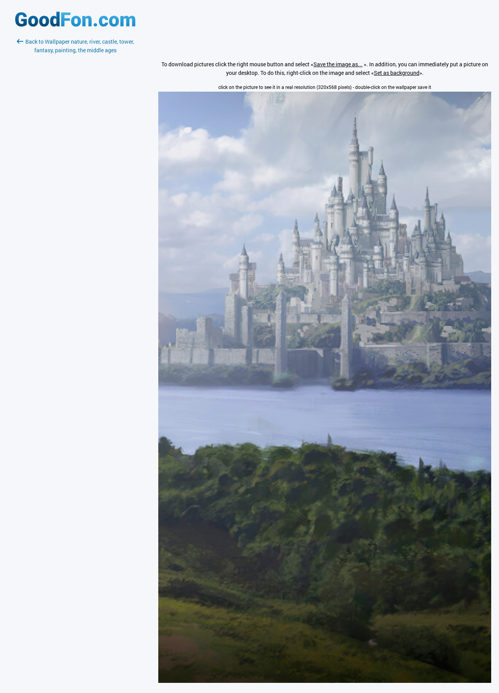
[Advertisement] (75, 147)
